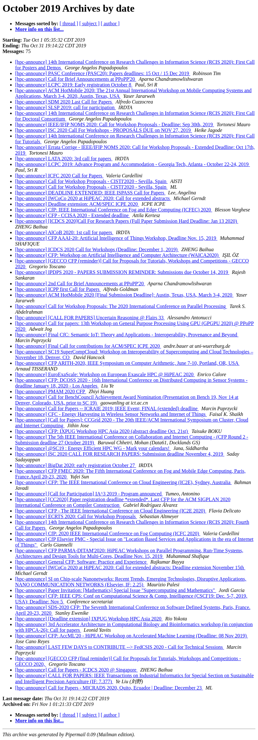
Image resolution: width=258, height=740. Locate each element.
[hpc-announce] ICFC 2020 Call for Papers (59, 175)
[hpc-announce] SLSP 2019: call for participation (65, 107)
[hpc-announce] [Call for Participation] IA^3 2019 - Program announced (89, 493)
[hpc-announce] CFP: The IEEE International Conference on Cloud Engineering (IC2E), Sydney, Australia (123, 482)
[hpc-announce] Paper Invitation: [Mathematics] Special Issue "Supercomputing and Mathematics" (115, 590)
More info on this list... (39, 29)
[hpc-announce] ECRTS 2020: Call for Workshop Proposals (76, 516)
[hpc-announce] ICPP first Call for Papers (58, 289)
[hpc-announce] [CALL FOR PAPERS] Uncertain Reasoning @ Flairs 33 (90, 317)
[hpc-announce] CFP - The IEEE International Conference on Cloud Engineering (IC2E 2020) (110, 510)
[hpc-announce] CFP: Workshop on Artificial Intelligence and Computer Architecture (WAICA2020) (117, 255)
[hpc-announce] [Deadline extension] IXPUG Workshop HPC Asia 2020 (89, 618)
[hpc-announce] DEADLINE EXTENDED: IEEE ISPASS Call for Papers (90, 192)
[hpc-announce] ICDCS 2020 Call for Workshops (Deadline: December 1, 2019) (97, 249)
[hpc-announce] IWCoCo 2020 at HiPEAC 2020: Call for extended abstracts (93, 198)
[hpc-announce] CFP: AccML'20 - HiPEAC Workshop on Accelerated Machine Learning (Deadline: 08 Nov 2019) (131, 635)
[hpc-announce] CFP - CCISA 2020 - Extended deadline (72, 215)
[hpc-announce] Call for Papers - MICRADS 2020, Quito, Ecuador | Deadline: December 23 (109, 687)
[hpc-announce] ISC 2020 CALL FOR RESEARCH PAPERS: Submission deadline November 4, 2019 (119, 454)
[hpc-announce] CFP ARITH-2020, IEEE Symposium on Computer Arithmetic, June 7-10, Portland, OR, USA (127, 363)
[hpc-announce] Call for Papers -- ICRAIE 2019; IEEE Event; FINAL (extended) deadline (107, 408)
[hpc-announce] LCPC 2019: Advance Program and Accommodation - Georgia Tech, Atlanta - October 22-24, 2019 (132, 164)
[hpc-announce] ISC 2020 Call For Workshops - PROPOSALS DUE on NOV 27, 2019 (103, 130)
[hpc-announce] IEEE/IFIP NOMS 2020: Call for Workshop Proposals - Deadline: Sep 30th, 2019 (114, 124)
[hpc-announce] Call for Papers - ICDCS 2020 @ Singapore (76, 669)
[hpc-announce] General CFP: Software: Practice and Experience (81, 562)
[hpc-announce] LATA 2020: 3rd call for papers (63, 158)
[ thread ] (69, 23)
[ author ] (110, 23)
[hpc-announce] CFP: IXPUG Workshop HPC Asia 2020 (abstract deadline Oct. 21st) (102, 431)
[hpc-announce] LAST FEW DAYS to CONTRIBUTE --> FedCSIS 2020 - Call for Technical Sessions (119, 647)
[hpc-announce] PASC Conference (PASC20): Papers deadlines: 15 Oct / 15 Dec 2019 (102, 73)
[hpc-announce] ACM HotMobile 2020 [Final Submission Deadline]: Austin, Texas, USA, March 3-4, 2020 (124, 295)
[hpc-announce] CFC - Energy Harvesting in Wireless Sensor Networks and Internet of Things (111, 414)
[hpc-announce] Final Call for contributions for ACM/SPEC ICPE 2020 (88, 346)
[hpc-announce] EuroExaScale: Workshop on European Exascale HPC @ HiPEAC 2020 (105, 374)
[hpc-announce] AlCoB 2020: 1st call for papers (64, 232)
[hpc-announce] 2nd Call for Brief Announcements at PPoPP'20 (80, 283)
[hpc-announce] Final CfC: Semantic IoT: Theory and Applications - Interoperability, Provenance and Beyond (126, 334)
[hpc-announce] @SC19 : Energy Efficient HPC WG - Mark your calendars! (93, 448)
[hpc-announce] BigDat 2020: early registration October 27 (75, 465)
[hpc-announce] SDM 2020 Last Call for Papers (64, 101)
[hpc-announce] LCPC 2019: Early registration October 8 (73, 84)
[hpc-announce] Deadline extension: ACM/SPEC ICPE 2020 (77, 204)
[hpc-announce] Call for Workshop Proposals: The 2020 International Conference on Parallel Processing (121, 306)
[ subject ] (89, 23)
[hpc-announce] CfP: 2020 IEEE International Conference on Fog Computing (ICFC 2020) (107, 533)
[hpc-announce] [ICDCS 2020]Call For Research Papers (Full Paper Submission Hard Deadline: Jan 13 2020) (126, 221)
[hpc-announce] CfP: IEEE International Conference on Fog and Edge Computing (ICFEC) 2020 (113, 209)
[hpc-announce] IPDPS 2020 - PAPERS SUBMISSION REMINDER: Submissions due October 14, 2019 (122, 272)
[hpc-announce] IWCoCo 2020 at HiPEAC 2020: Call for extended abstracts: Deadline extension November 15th (130, 567)
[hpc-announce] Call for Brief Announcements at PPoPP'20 (75, 79)
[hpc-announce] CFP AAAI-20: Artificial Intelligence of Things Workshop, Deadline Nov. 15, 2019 (116, 238)
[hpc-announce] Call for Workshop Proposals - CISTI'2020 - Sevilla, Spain (91, 181)
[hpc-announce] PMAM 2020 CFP (50, 391)
